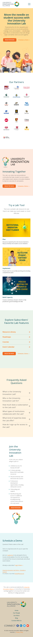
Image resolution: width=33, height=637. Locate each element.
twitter (24, 625)
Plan (4, 239)
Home (16, 610)
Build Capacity (8, 297)
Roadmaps (7, 337)
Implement (6, 268)
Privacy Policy (19, 632)
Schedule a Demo (23, 40)
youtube (28, 625)
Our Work (16, 615)
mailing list (10, 555)
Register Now (9, 40)
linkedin (21, 625)
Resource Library (9, 332)
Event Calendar (8, 347)
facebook (17, 625)
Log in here (18, 565)
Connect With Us (16, 620)
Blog (16, 618)
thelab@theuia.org (19, 573)
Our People (16, 613)
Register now (15, 508)
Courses (6, 342)
